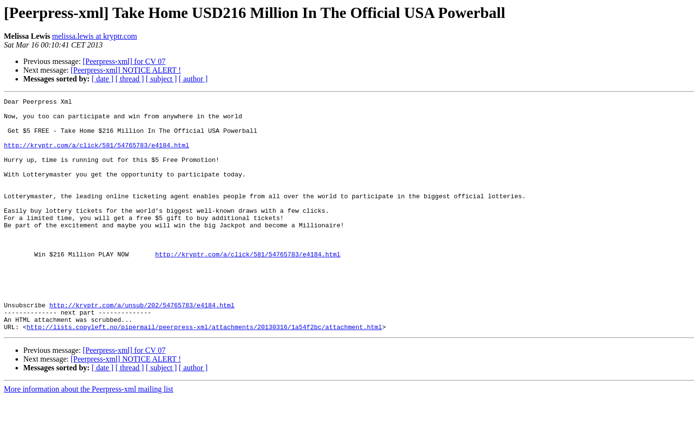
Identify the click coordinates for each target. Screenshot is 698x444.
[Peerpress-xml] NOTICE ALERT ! (126, 70)
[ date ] (102, 79)
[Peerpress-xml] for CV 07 (124, 61)
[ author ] (193, 79)
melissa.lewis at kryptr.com (94, 36)
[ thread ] (129, 79)
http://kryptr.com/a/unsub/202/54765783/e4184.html (142, 347)
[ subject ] (161, 79)
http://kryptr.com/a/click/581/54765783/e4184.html (96, 155)
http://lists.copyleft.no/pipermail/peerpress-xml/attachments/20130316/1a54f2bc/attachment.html (204, 373)
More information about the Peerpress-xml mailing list (88, 435)
